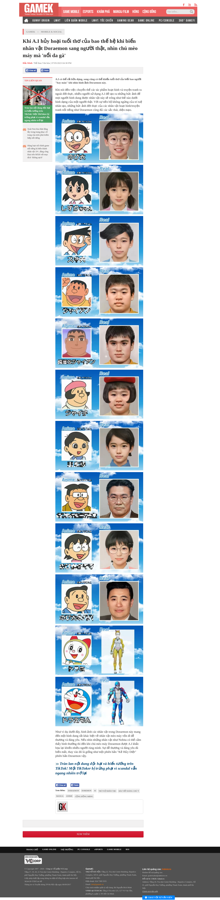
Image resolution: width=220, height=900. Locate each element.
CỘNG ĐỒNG (149, 11)
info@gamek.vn (97, 884)
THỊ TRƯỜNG (67, 849)
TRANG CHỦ (32, 849)
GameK (30, 31)
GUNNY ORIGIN (41, 20)
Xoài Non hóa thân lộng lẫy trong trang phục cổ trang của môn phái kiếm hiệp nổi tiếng (38, 133)
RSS (127, 849)
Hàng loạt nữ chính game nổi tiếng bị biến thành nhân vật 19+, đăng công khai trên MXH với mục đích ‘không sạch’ (38, 151)
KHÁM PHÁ (103, 11)
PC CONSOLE (84, 849)
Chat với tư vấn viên (158, 898)
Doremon (86, 791)
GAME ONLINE (146, 20)
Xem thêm (83, 834)
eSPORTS (88, 11)
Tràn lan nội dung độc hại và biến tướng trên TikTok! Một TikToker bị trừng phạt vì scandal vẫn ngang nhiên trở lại (37, 114)
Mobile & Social (51, 31)
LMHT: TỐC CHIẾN (102, 20)
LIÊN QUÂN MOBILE (76, 20)
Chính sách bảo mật (150, 891)
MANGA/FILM (121, 11)
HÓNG (135, 11)
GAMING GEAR (125, 20)
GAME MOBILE (71, 11)
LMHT (57, 20)
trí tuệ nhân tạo (107, 791)
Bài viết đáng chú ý (129, 791)
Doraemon (73, 791)
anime (69, 796)
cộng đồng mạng (84, 796)
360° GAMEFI (187, 20)
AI (95, 791)
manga (60, 796)
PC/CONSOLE (167, 20)
